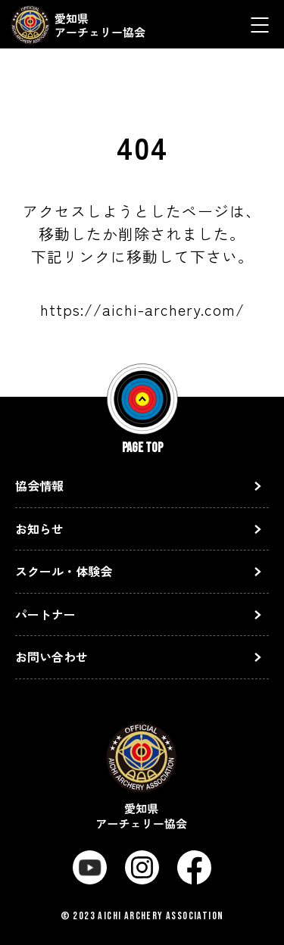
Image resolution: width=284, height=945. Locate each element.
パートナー (45, 614)
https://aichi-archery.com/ (142, 309)
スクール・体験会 (63, 571)
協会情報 (39, 485)
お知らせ (39, 528)
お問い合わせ (51, 656)
